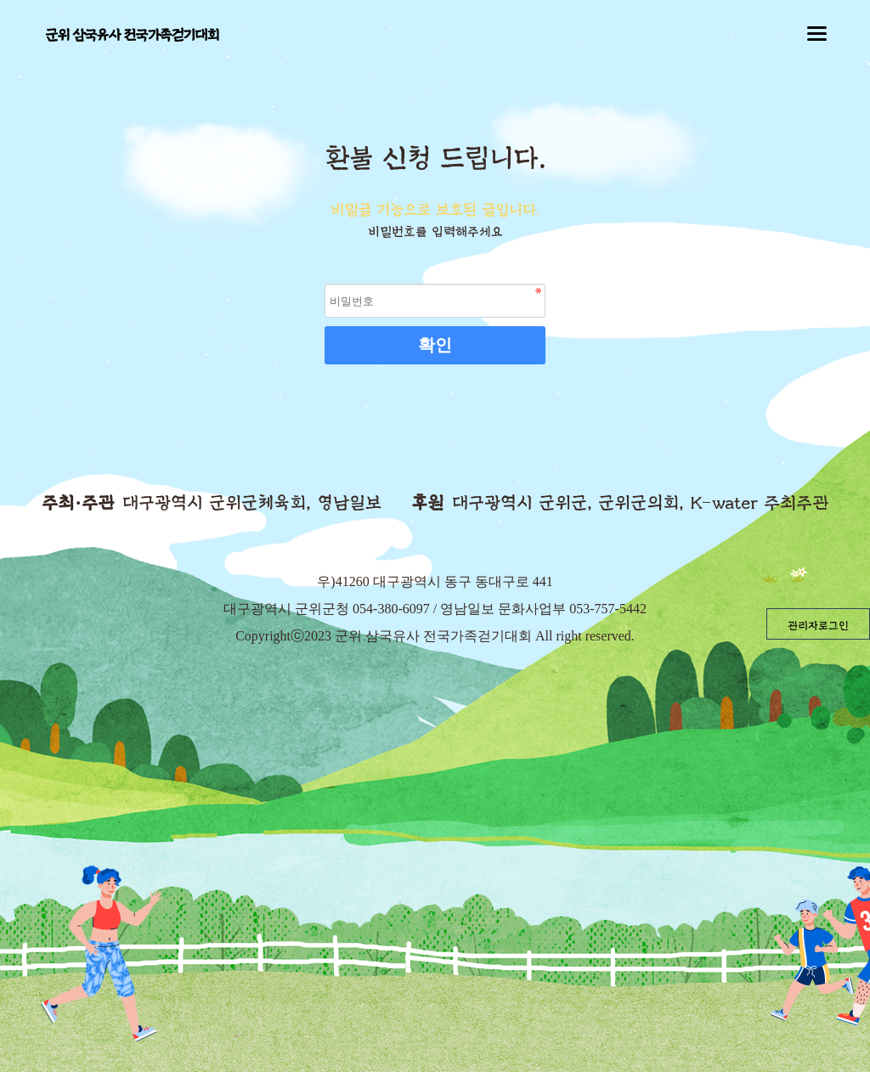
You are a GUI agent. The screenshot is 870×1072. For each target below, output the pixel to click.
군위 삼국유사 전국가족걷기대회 (131, 35)
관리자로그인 (818, 626)
